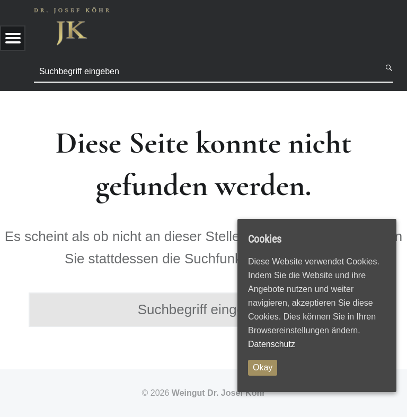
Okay (262, 367)
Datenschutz (271, 344)
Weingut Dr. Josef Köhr (219, 392)
